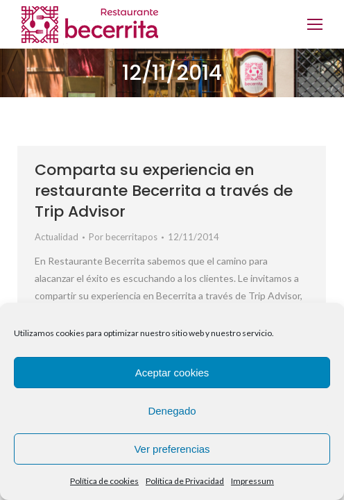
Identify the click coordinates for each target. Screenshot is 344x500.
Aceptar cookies (172, 372)
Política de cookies (104, 481)
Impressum (252, 481)
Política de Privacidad (185, 481)
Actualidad (56, 236)
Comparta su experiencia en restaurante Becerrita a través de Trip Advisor (164, 190)
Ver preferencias (171, 449)
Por (123, 236)
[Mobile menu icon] (315, 24)
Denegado (172, 411)
